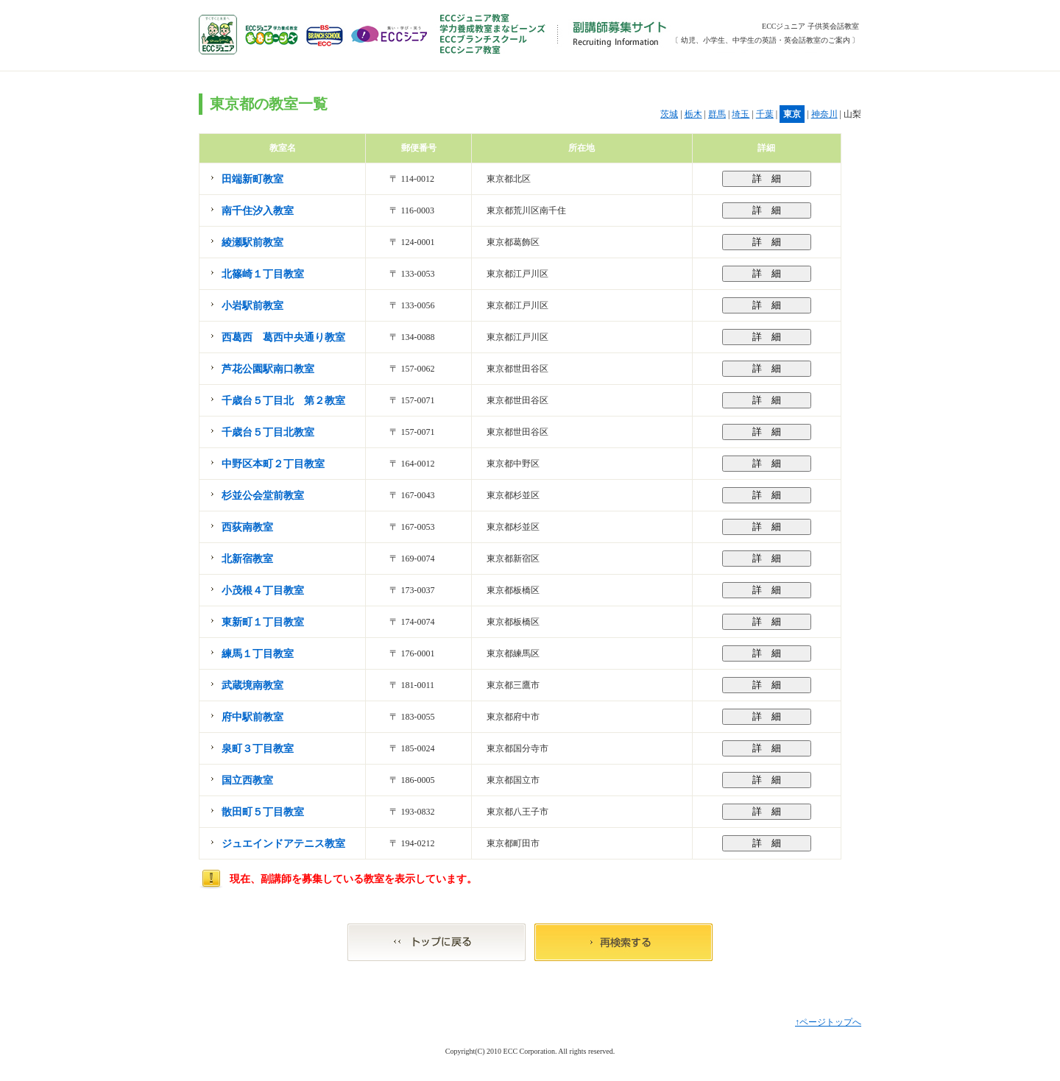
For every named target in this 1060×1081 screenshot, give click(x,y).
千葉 (765, 114)
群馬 (717, 114)
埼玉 (740, 114)
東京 (792, 114)
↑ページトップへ (828, 1022)
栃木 (693, 114)
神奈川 (824, 114)
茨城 (669, 114)
